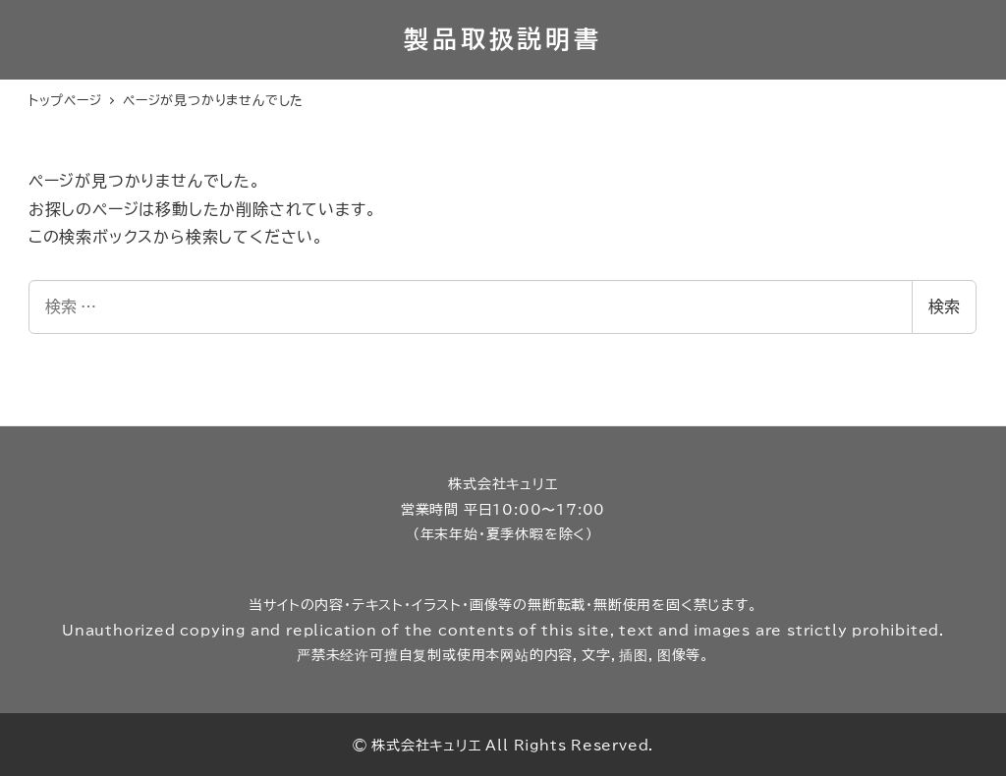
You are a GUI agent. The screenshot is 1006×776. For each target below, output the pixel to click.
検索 (944, 306)
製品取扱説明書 (502, 39)
